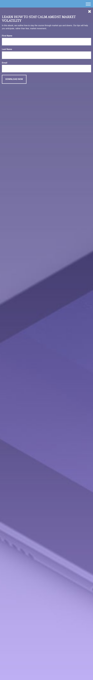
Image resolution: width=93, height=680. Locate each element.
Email (4, 63)
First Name (7, 36)
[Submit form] (14, 79)
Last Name (7, 49)
